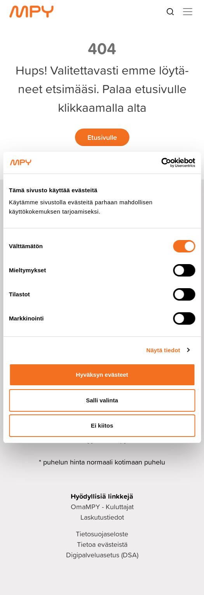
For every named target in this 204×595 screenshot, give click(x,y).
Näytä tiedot (163, 350)
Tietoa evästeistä (102, 544)
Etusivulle (102, 137)
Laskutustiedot (102, 517)
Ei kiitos (102, 425)
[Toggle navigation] (187, 11)
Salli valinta (102, 400)
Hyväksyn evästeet (102, 374)
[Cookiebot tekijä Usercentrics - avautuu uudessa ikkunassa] (161, 163)
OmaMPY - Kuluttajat (102, 506)
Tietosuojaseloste (102, 534)
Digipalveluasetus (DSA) (102, 555)
